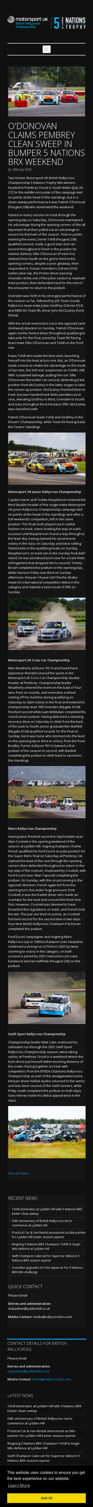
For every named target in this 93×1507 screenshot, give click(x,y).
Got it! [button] (46, 1498)
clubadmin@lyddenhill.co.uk (29, 1308)
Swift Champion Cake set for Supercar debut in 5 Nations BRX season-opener (46, 1258)
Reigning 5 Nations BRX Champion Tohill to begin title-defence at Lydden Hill (46, 1246)
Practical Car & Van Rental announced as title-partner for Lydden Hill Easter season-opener (49, 1234)
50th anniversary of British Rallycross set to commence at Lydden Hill (42, 1223)
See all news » (19, 1173)
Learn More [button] (19, 1485)
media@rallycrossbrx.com (52, 1316)
